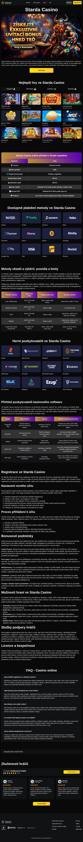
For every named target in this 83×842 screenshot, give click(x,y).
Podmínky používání (58, 821)
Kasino (28, 2)
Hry (50, 2)
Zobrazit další (41, 803)
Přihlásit (69, 2)
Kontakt (54, 829)
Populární (11, 89)
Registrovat (77, 2)
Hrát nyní (41, 70)
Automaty (72, 89)
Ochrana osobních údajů (59, 826)
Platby (77, 823)
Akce (44, 2)
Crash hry (51, 89)
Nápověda (79, 829)
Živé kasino (36, 2)
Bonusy (78, 821)
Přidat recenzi (72, 772)
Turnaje (78, 826)
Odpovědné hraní (57, 823)
